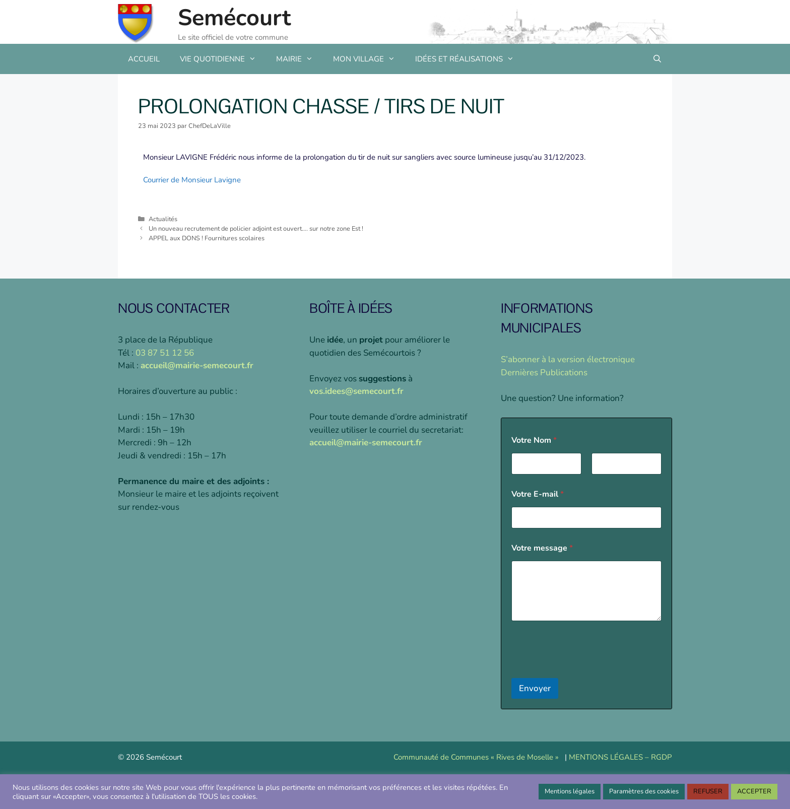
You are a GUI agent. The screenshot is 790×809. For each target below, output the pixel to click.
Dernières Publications (544, 372)
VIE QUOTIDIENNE (223, 59)
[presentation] (588, 671)
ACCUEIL (144, 59)
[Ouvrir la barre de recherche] (657, 59)
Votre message (542, 548)
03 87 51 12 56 (165, 353)
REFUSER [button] (707, 791)
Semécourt (234, 18)
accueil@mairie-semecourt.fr (197, 365)
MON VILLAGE (369, 59)
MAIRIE (299, 59)
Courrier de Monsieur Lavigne (192, 180)
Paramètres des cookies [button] (644, 791)
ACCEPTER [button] (754, 791)
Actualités (163, 219)
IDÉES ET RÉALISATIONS (469, 59)
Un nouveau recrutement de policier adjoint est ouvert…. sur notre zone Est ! (256, 228)
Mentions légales (570, 791)
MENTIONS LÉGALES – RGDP (620, 757)
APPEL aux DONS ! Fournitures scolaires (207, 238)
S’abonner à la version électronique (568, 359)
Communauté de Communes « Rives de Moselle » (476, 757)
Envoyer (535, 688)
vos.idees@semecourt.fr (356, 391)
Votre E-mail (537, 494)
